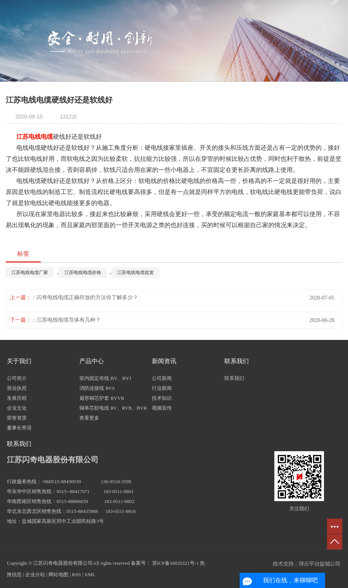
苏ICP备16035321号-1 (175, 563)
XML (89, 574)
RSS (76, 574)
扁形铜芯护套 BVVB (101, 398)
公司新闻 (162, 378)
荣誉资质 (17, 418)
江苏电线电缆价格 (82, 272)
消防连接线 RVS (97, 388)
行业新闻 (162, 388)
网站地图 (58, 574)
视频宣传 (162, 408)
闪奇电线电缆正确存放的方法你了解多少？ (87, 297)
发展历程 (17, 398)
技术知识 (162, 398)
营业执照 (17, 388)
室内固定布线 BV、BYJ (105, 378)
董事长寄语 (19, 428)
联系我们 (234, 378)
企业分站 (35, 574)
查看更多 (89, 418)
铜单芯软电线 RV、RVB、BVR (113, 408)
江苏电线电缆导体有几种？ (69, 320)
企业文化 (17, 408)
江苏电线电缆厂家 (29, 272)
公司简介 (17, 378)
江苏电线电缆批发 (135, 272)
